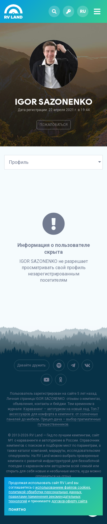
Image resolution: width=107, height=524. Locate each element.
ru (83, 11)
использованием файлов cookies (62, 487)
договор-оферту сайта (69, 501)
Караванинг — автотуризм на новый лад (56, 408)
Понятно (17, 510)
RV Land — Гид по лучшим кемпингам (59, 435)
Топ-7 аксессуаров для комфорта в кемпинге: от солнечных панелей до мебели (53, 413)
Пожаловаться (54, 125)
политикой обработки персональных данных (45, 492)
